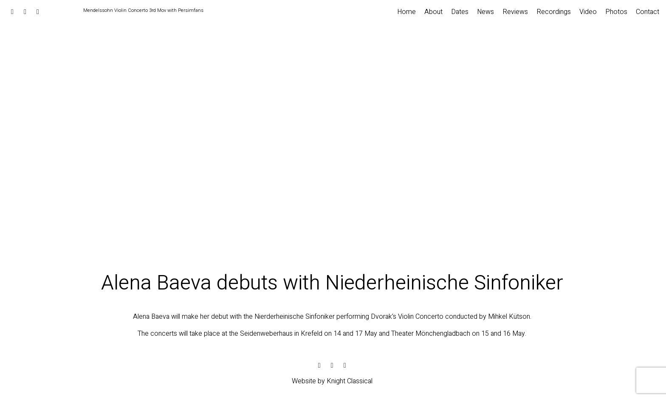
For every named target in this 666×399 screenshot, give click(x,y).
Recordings (553, 12)
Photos (616, 12)
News (485, 12)
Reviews (515, 12)
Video (588, 12)
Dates (459, 12)
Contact (647, 12)
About (433, 12)
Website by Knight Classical (332, 381)
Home (406, 12)
